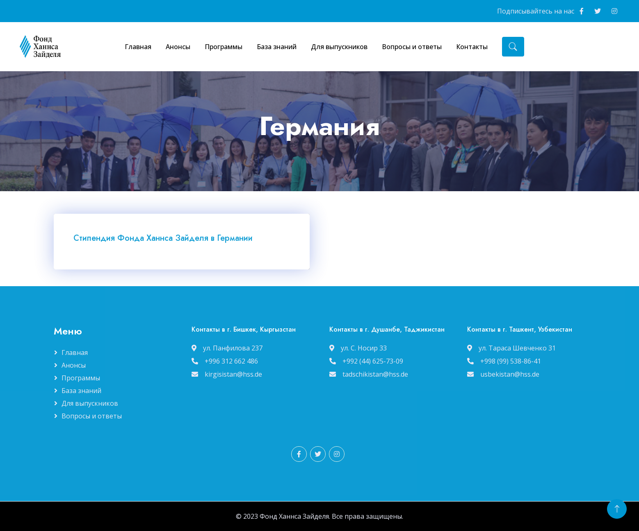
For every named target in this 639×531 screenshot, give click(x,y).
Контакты (472, 46)
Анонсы (178, 46)
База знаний (277, 46)
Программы (223, 46)
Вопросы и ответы (412, 46)
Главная (138, 46)
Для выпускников (339, 46)
